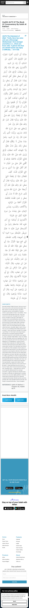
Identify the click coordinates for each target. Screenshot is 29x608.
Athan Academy (5, 559)
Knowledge (18, 551)
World (3, 547)
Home (3, 28)
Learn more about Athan (14, 492)
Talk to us (18, 561)
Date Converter (19, 547)
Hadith (8, 28)
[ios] (8, 508)
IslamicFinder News (20, 557)
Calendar (18, 539)
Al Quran (18, 541)
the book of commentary (9, 16)
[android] (19, 508)
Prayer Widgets (5, 561)
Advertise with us (20, 559)
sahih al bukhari (14, 28)
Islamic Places (5, 543)
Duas (3, 539)
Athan (3, 557)
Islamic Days (19, 545)
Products (5, 555)
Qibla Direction (5, 545)
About (18, 555)
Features (19, 537)
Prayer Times (5, 541)
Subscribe (14, 582)
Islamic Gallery (19, 549)
